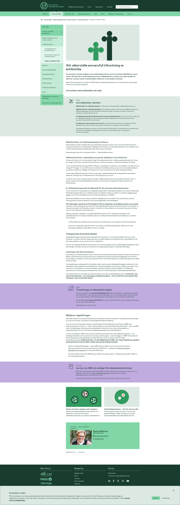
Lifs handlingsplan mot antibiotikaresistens (50, 49)
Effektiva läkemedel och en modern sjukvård (64, 19)
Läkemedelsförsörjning (48, 74)
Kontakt (109, 7)
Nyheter (45, 14)
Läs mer (79, 365)
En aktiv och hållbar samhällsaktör (48, 32)
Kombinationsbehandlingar (49, 70)
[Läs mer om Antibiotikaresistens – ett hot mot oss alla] (122, 402)
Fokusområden (56, 14)
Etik (95, 14)
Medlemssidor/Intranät (76, 7)
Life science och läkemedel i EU (51, 103)
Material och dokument (116, 14)
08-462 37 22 (99, 439)
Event (103, 14)
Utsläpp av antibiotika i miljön (52, 61)
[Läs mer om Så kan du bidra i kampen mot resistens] (83, 402)
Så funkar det (69, 14)
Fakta (78, 100)
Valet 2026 (45, 27)
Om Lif (129, 14)
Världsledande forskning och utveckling (50, 97)
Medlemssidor (78, 473)
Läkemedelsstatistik (84, 14)
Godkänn (156, 498)
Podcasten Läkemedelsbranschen (119, 476)
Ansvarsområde (83, 427)
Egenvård (44, 65)
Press (89, 7)
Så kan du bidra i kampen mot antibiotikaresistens (52, 55)
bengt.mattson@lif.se (102, 436)
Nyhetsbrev (99, 7)
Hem (42, 19)
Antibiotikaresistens (83, 19)
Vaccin (44, 92)
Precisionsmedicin (47, 83)
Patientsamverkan (47, 78)
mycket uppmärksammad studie (100, 373)
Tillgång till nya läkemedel (49, 87)
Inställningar (166, 498)
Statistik (77, 484)
